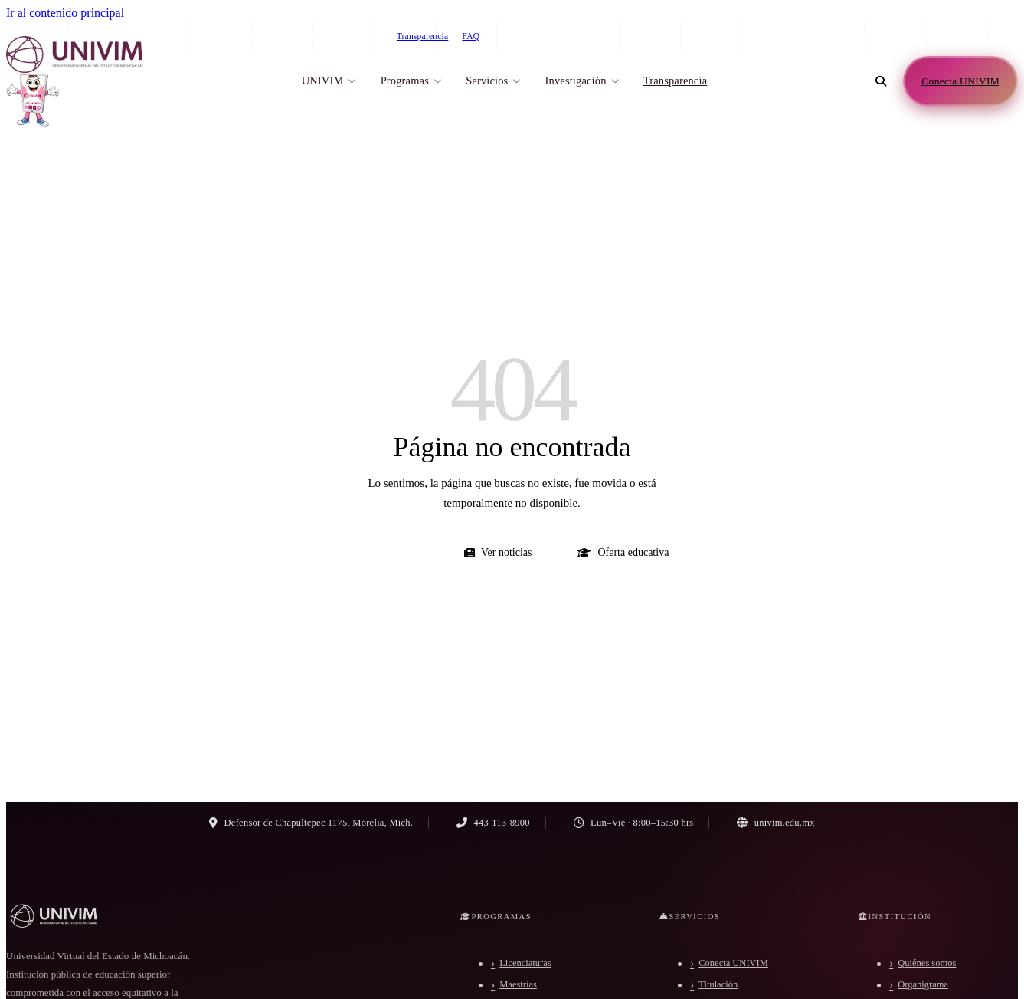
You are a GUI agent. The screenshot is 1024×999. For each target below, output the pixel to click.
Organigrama (923, 984)
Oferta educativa (623, 552)
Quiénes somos (927, 963)
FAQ (470, 36)
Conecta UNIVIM (733, 963)
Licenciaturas (525, 963)
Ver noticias (498, 552)
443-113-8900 (869, 36)
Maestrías (518, 984)
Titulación (718, 984)
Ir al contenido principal (65, 12)
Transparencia (423, 36)
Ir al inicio (386, 552)
